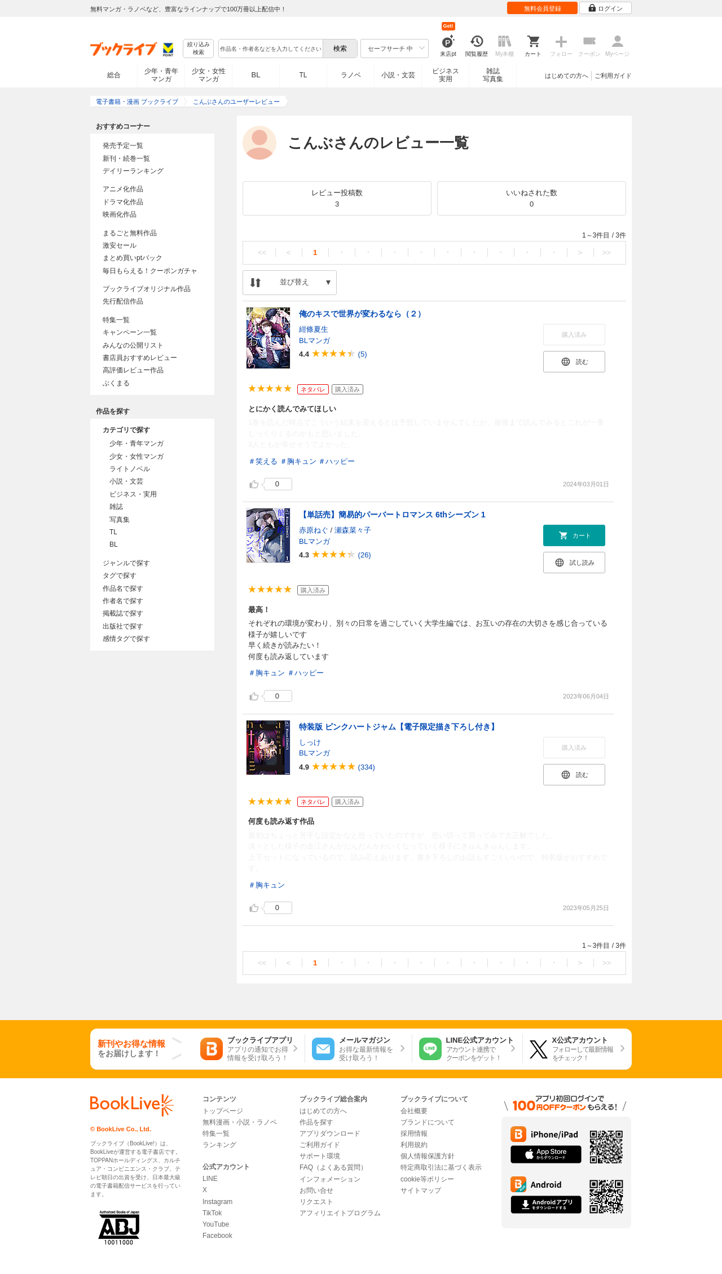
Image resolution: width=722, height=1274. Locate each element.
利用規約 (414, 1145)
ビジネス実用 (445, 75)
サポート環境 (320, 1156)
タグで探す (120, 575)
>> (606, 252)
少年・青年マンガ (161, 75)
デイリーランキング (133, 171)
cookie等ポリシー (427, 1179)
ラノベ (351, 75)
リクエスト (316, 1202)
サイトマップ (420, 1190)
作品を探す (316, 1122)
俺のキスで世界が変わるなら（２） (362, 313)
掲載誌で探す (123, 613)
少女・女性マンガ (209, 75)
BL (256, 75)
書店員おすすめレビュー (140, 358)
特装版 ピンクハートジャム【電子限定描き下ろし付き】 (399, 726)
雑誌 (116, 507)
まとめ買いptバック (132, 258)
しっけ (310, 742)
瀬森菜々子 (352, 530)
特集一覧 (116, 320)
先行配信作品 (123, 301)
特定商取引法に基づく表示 (441, 1167)
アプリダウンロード (330, 1133)
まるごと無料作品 (130, 233)
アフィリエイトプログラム (340, 1213)
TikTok (212, 1213)
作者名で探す (123, 601)
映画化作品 (120, 214)
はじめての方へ (566, 75)
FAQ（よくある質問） (333, 1167)
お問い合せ (316, 1190)
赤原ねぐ (313, 530)
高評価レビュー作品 (133, 370)
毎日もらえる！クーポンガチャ (150, 271)
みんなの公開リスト (133, 345)
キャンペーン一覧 (130, 332)
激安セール (120, 245)
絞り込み (198, 48)
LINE (210, 1179)
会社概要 (414, 1111)
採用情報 (414, 1133)
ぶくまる (116, 383)
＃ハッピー (336, 461)
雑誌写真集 (493, 75)
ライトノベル (129, 469)
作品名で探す (123, 588)
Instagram (217, 1202)
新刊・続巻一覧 (126, 158)
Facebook (217, 1236)
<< (262, 252)
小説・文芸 (398, 75)
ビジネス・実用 (133, 494)
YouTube (215, 1224)
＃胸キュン (298, 461)
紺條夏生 (313, 329)
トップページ (222, 1111)
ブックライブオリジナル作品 (147, 289)
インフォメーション (330, 1179)
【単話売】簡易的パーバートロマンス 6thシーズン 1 (392, 514)
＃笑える (263, 461)
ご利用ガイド (613, 75)
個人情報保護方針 (427, 1156)
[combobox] (270, 48)
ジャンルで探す (126, 563)
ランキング (219, 1145)
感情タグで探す (126, 639)
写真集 (119, 520)
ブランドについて (427, 1122)
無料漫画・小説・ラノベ (239, 1122)
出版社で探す (123, 626)
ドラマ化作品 (123, 202)
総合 (114, 75)
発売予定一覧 (123, 146)
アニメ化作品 (123, 189)
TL (303, 75)
